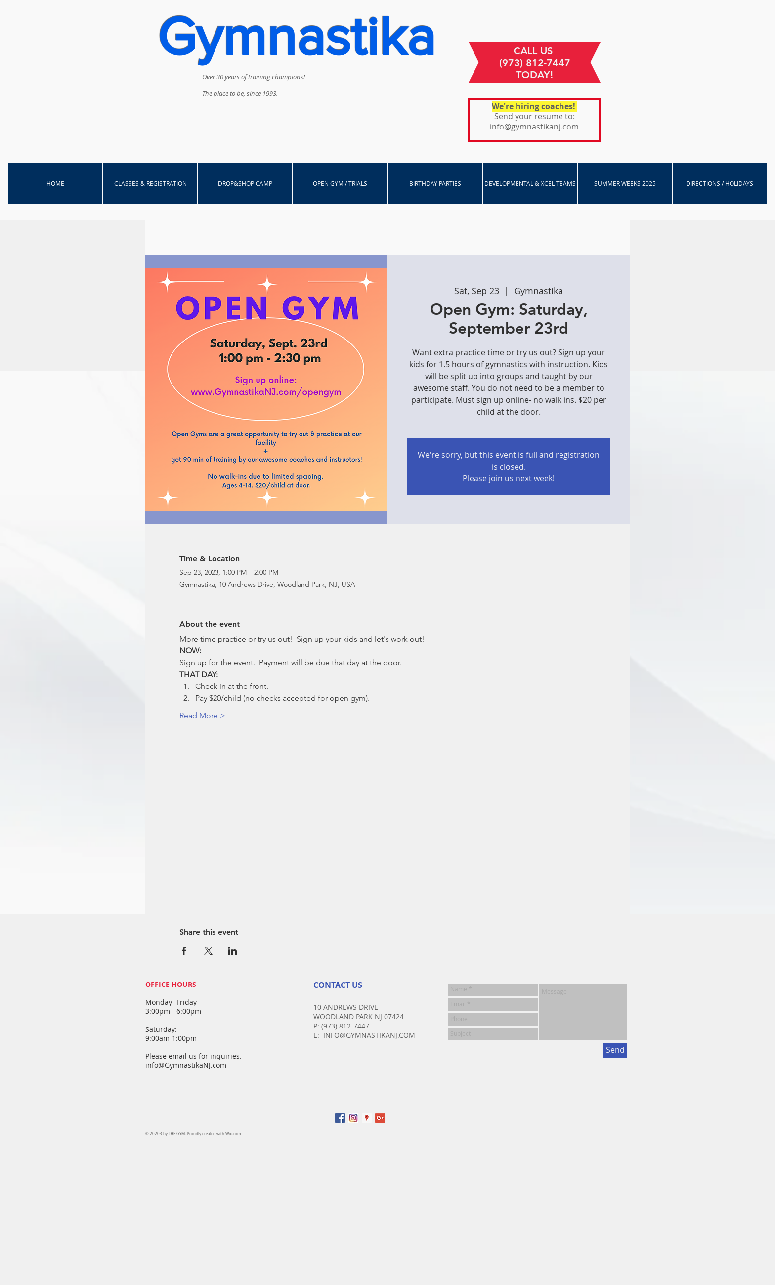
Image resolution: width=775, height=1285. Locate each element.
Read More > (202, 715)
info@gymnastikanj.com (534, 126)
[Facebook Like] (563, 1123)
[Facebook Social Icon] (340, 1118)
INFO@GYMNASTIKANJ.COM (369, 1035)
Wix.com (233, 1133)
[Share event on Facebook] (184, 951)
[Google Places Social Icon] (367, 1118)
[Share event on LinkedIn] (232, 951)
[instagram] (353, 1118)
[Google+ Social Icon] (380, 1118)
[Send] (615, 1050)
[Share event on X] (208, 951)
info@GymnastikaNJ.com (185, 1065)
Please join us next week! (509, 478)
